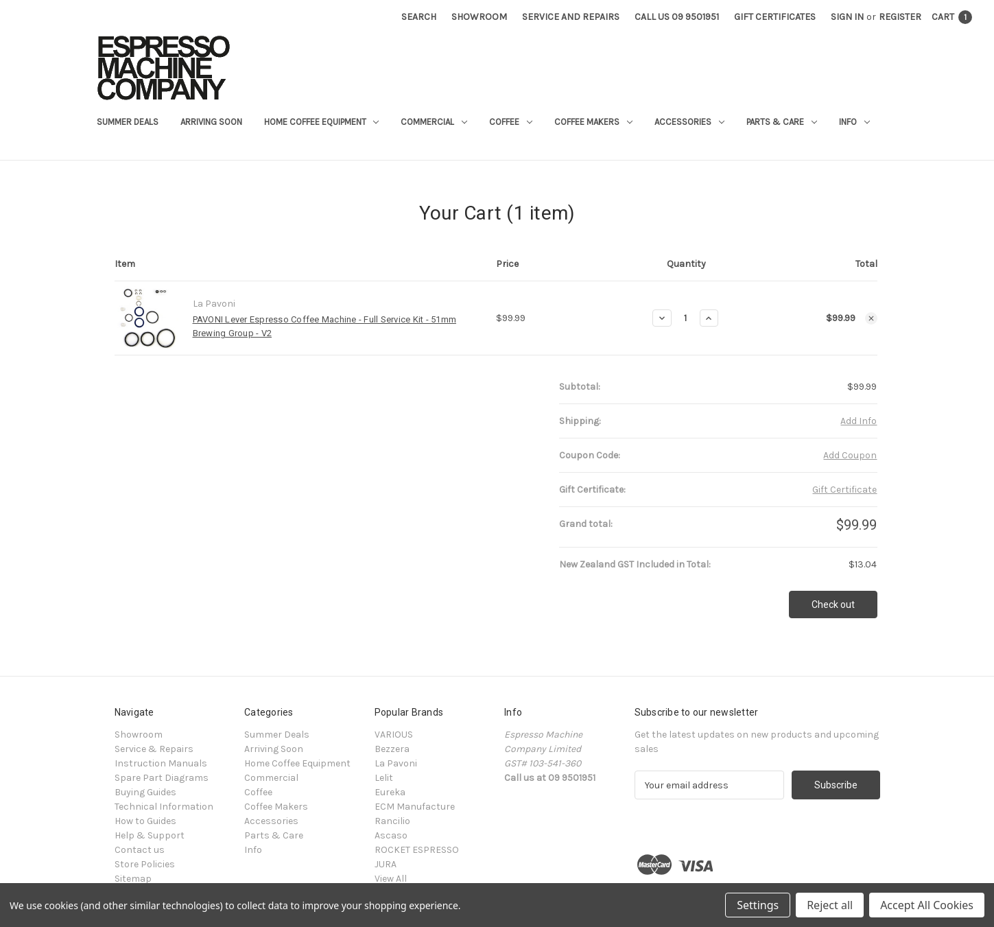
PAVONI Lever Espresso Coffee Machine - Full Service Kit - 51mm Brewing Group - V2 (325, 326)
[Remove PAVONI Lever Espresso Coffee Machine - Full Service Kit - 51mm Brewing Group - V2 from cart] (871, 318)
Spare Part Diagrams (162, 778)
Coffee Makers (593, 122)
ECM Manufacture (415, 806)
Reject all (830, 905)
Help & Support (150, 835)
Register (900, 17)
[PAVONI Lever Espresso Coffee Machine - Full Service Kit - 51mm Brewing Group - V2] (686, 318)
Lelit (384, 778)
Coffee (510, 122)
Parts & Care (781, 122)
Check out (833, 604)
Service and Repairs (570, 17)
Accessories (689, 122)
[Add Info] (858, 421)
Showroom (479, 17)
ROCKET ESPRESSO (417, 850)
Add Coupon (850, 455)
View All (391, 878)
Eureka (390, 792)
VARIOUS (394, 734)
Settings (758, 905)
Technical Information (164, 806)
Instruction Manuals (161, 763)
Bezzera (392, 749)
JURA (386, 864)
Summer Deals (127, 122)
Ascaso (391, 835)
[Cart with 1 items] (952, 17)
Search (418, 17)
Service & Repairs (154, 749)
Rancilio (392, 821)
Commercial (434, 122)
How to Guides (145, 821)
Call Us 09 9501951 (677, 17)
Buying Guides (145, 792)
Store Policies (145, 864)
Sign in (847, 17)
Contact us (140, 850)
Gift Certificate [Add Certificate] (844, 489)
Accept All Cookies (926, 905)
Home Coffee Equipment (321, 122)
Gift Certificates (775, 17)
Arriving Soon (211, 122)
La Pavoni (396, 763)
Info (854, 122)
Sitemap (133, 878)
